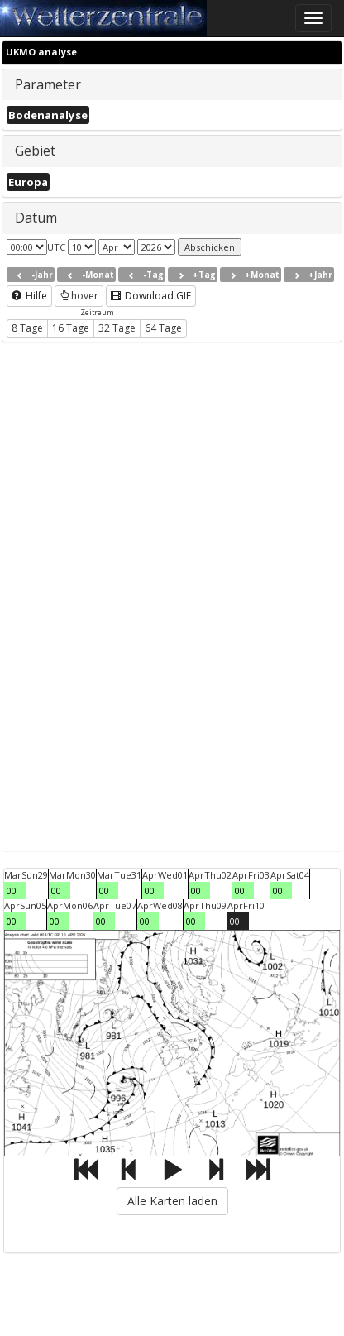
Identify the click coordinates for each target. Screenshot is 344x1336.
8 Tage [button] (27, 328)
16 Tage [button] (70, 328)
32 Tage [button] (117, 328)
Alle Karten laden (172, 1201)
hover (79, 295)
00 (12, 890)
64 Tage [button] (163, 328)
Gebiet (35, 150)
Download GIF (151, 295)
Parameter (48, 84)
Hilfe (29, 295)
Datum (36, 217)
